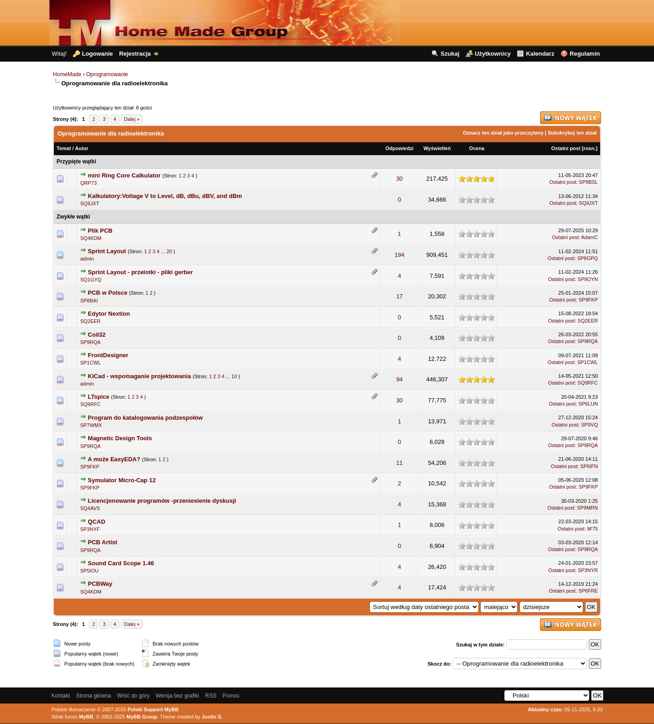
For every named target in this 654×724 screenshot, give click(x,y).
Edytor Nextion (109, 313)
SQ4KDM (90, 238)
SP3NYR (588, 570)
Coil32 (97, 334)
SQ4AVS (90, 508)
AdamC (589, 237)
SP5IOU (89, 570)
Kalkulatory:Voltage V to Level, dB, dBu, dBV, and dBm (165, 196)
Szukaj (450, 53)
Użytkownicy (493, 53)
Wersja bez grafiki (177, 696)
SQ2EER (90, 321)
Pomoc (231, 696)
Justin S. (212, 716)
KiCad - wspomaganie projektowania (139, 376)
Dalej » (132, 119)
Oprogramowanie (107, 74)
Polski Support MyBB (153, 709)
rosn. (589, 148)
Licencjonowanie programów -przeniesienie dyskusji (162, 500)
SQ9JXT (89, 203)
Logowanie (97, 53)
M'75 (592, 528)
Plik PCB (100, 230)
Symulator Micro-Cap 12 (122, 480)
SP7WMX (91, 425)
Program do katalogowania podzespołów (145, 417)
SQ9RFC (587, 382)
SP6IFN (589, 466)
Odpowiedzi (399, 148)
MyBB (86, 716)
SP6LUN (588, 403)
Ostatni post (565, 148)
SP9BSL (588, 182)
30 (399, 178)
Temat (64, 148)
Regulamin (585, 53)
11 (399, 462)
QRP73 (88, 183)
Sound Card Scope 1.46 (121, 563)
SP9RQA (90, 342)
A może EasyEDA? (114, 459)
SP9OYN (587, 279)
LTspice (99, 396)
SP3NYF (90, 529)
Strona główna (93, 696)
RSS (211, 696)
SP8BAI (89, 300)
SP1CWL (90, 362)
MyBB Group (141, 716)
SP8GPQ (587, 258)
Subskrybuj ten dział (572, 132)
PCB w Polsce (108, 292)
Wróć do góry (133, 696)
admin (87, 258)
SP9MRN (587, 507)
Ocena (477, 148)
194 (399, 254)
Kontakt (61, 696)
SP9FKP (588, 299)
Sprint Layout (107, 251)
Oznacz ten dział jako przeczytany (503, 132)
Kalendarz (540, 53)
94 (399, 379)
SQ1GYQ (90, 279)
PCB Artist (103, 542)
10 (234, 376)
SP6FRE (588, 591)
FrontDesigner (108, 355)
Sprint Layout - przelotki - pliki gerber (140, 272)
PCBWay (100, 583)
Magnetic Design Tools (120, 438)
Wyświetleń (437, 148)
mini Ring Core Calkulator (124, 175)
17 (399, 296)
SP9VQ (589, 424)
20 (169, 251)
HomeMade (67, 74)
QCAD (96, 521)
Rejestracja (135, 53)
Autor (81, 148)
